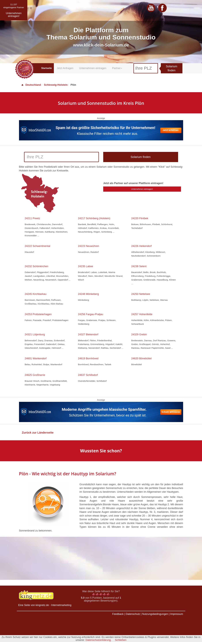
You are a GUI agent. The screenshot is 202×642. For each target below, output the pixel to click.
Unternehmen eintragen (92, 68)
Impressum (176, 614)
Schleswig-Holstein (56, 84)
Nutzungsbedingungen (155, 614)
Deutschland (31, 84)
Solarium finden (171, 68)
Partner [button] (117, 68)
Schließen (120, 640)
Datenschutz (133, 614)
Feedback (118, 614)
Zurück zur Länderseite (38, 432)
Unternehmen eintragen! (142, 189)
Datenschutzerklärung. (98, 640)
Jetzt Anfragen (65, 68)
